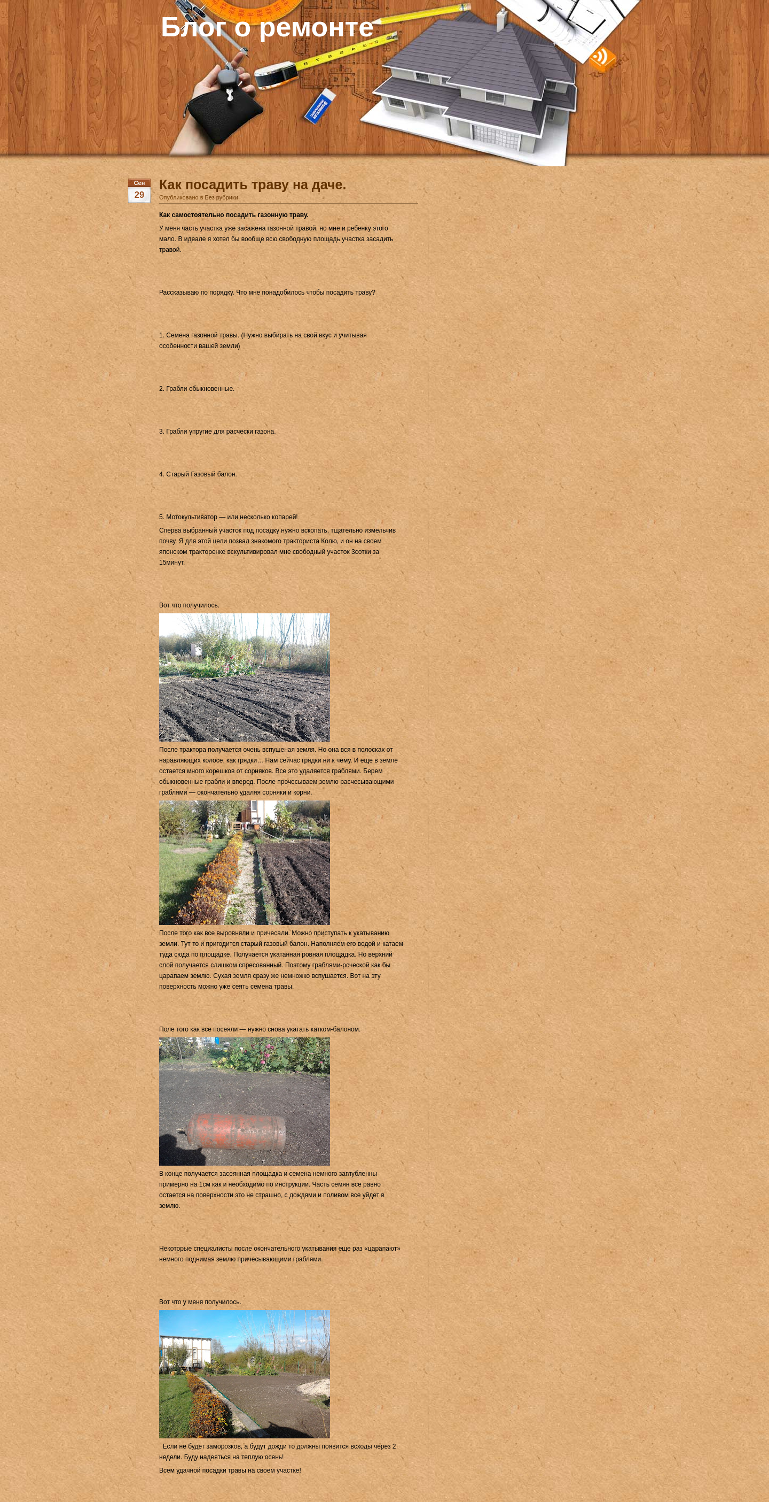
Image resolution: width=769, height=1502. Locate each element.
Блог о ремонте (267, 26)
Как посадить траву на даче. (252, 184)
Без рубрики (221, 197)
